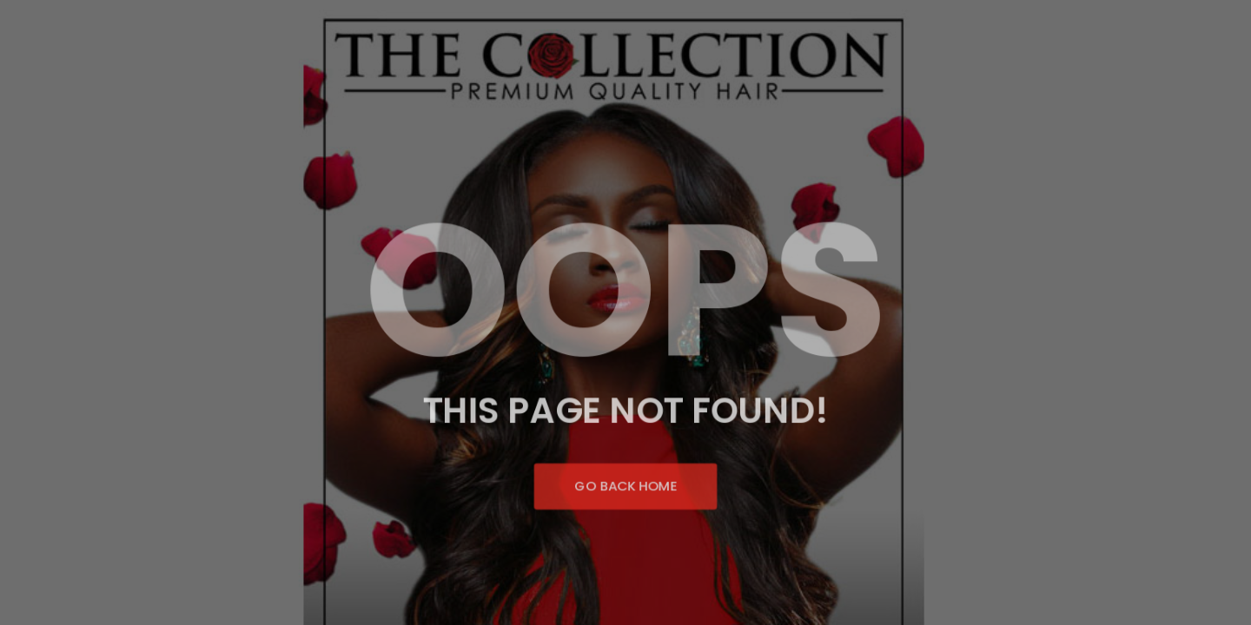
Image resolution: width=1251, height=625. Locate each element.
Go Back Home (625, 481)
